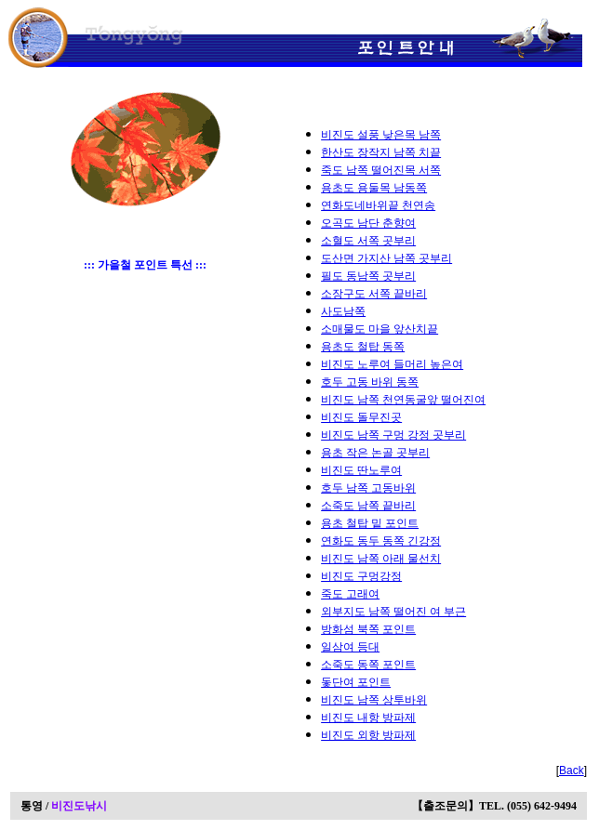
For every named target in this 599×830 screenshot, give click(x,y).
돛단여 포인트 (356, 682)
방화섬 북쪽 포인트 (368, 629)
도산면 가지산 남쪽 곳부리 (386, 258)
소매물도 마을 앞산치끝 (379, 329)
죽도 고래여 (350, 593)
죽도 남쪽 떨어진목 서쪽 (381, 170)
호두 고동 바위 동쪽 (370, 382)
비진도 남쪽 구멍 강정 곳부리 (393, 434)
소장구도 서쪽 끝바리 (374, 293)
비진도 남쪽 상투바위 (374, 699)
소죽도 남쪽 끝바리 (368, 505)
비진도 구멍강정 (361, 576)
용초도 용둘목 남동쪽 (374, 187)
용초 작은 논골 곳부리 (375, 452)
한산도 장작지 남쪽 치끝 (381, 152)
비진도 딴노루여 (361, 470)
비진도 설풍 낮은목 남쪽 (381, 134)
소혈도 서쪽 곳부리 (368, 240)
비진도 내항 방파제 (368, 717)
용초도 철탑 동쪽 (363, 346)
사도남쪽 (343, 311)
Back (571, 770)
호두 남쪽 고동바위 (368, 487)
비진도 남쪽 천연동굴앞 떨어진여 (403, 399)
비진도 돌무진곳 (361, 417)
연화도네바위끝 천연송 (378, 205)
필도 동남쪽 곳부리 (368, 276)
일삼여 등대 (350, 646)
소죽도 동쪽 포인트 (368, 664)
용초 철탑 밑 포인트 (370, 523)
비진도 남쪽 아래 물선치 (381, 558)
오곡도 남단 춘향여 (368, 223)
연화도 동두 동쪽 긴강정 (381, 540)
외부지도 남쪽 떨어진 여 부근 (393, 611)
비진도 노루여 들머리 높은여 (392, 364)
